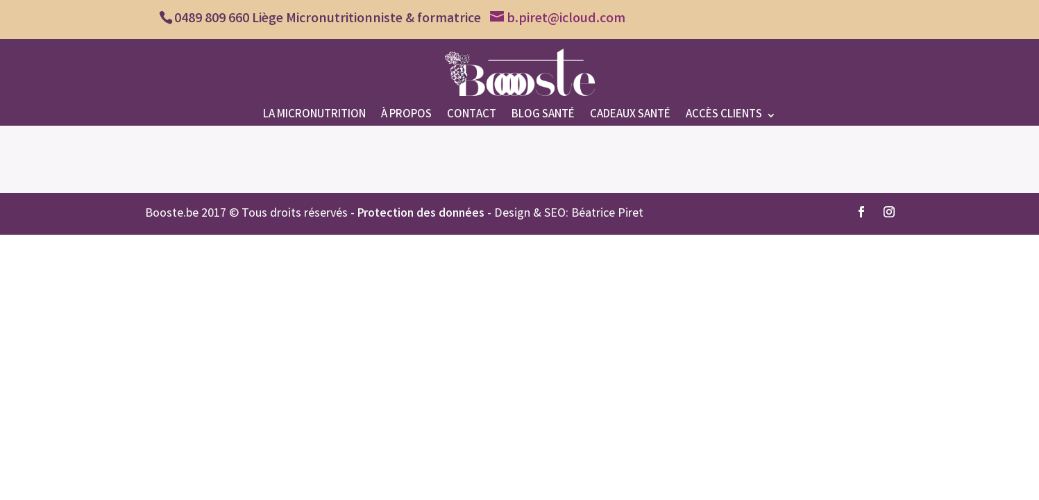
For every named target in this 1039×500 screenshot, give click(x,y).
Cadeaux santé (630, 117)
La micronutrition (314, 117)
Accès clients (724, 117)
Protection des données (420, 214)
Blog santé (543, 117)
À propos (406, 117)
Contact (471, 117)
